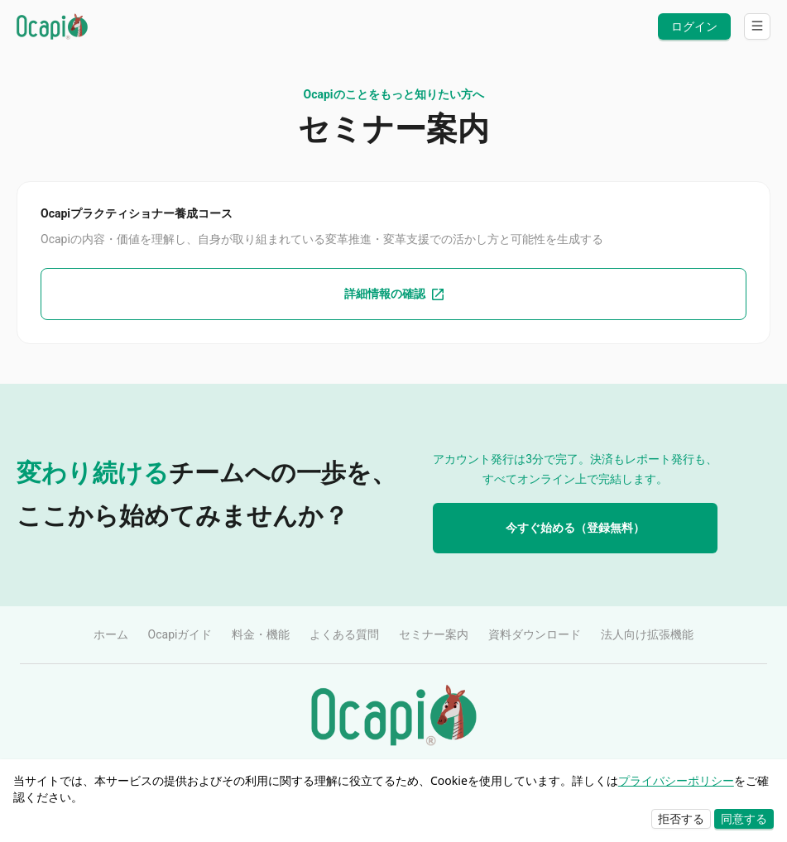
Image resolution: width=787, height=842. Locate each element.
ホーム (111, 634)
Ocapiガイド (180, 634)
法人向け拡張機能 (647, 634)
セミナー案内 (433, 634)
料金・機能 (261, 634)
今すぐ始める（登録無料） (575, 527)
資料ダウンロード (534, 634)
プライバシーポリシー (676, 780)
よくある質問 (344, 634)
